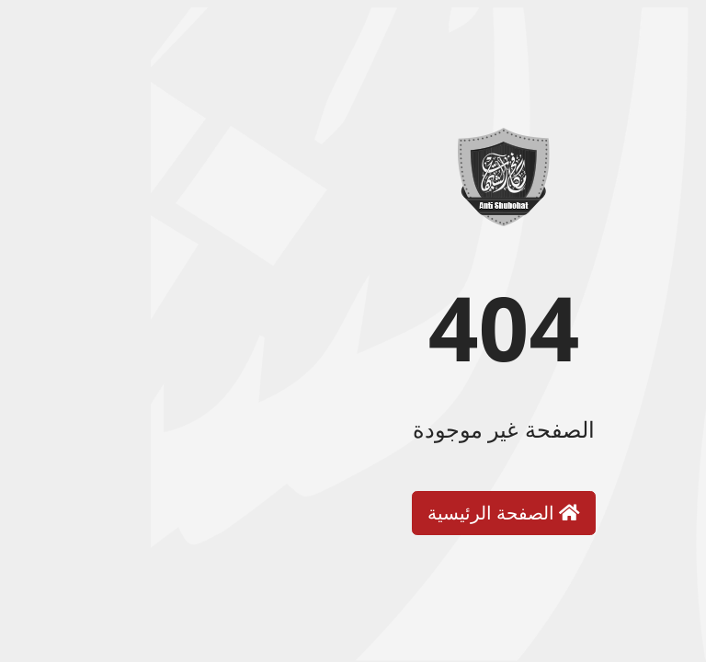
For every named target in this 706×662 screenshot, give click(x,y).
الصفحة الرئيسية (353, 512)
